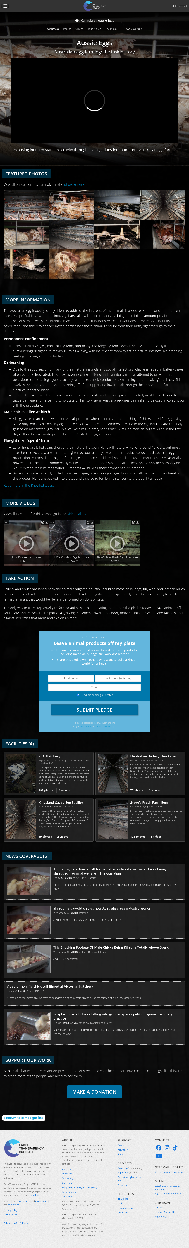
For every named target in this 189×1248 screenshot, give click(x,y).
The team (67, 1173)
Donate (121, 1145)
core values (33, 1195)
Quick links (123, 1212)
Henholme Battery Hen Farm (153, 756)
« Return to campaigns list (23, 1118)
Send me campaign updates (97, 695)
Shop (120, 1154)
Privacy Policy (85, 726)
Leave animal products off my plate (94, 643)
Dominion (130, 1168)
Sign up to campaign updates (169, 1172)
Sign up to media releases (168, 1193)
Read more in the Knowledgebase (29, 485)
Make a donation (94, 1092)
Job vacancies (69, 1192)
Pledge (158, 1207)
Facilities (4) (112, 29)
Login (120, 1203)
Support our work (28, 1060)
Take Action (94, 29)
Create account (125, 1208)
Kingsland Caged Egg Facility (61, 802)
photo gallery (74, 184)
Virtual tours (124, 1185)
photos (46, 790)
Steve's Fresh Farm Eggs (149, 802)
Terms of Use (11, 1214)
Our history (67, 1178)
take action (13, 1204)
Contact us (67, 1196)
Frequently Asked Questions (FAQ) (79, 1187)
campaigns (24, 1200)
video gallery (77, 514)
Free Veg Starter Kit (165, 1212)
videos (64, 790)
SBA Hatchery (49, 756)
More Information (28, 300)
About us (66, 1169)
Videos (79, 29)
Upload (123, 1198)
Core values (68, 1182)
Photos (67, 29)
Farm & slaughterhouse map (130, 1179)
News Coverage (132, 29)
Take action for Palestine (16, 1223)
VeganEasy (160, 1216)
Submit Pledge (94, 710)
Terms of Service (103, 726)
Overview (53, 29)
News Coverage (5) (27, 856)
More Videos (20, 503)
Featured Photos (26, 174)
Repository (128, 1172)
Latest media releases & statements (167, 1187)
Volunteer (123, 1149)
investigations (42, 1200)
